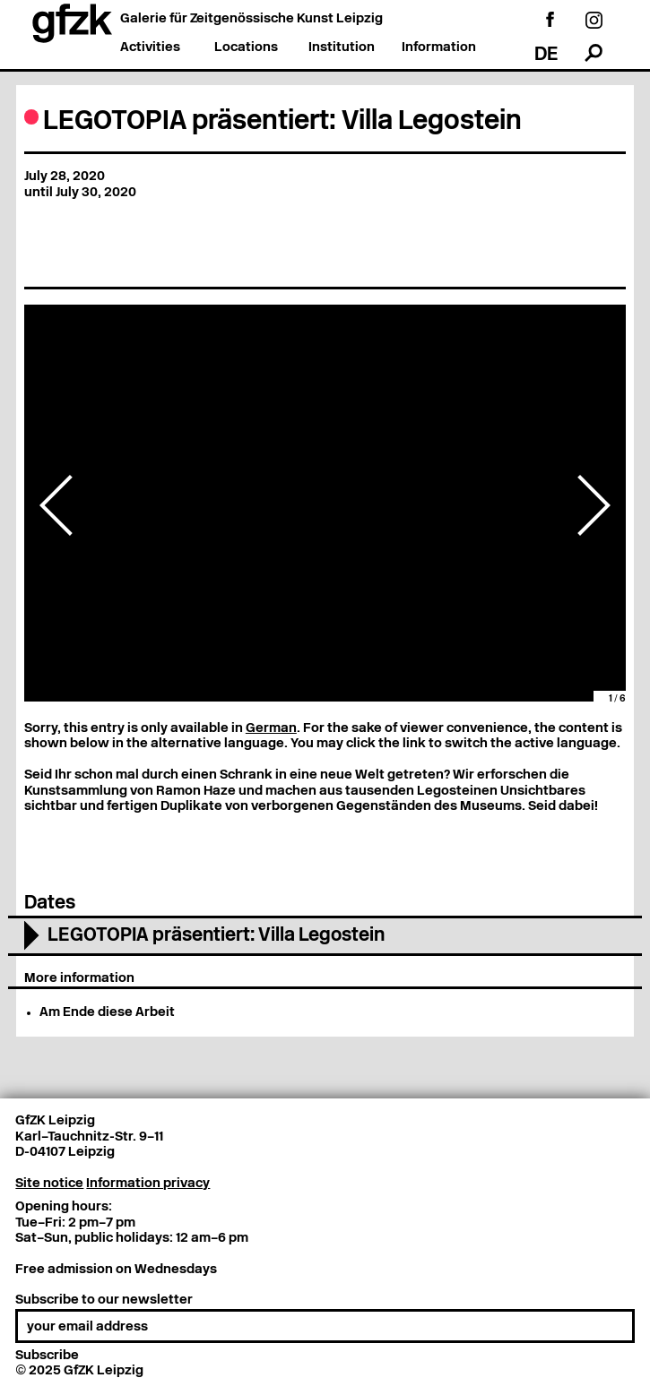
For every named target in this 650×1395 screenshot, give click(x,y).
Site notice (49, 1184)
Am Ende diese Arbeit (107, 1013)
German (271, 729)
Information (439, 48)
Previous (56, 505)
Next (593, 505)
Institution (341, 48)
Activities (150, 48)
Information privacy (148, 1184)
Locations (246, 48)
